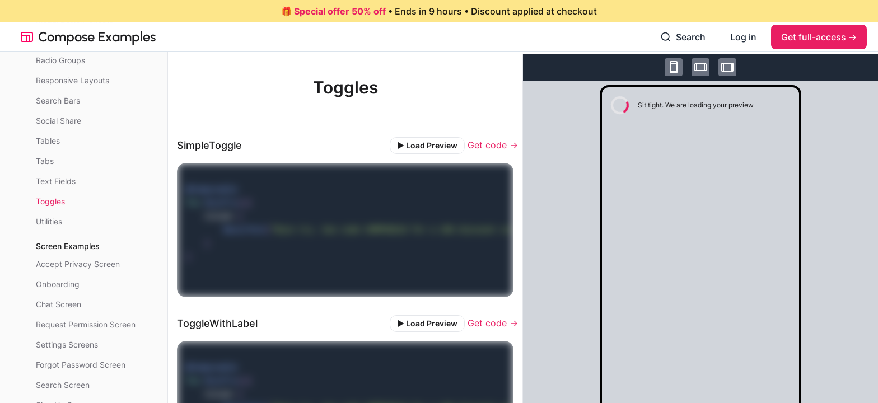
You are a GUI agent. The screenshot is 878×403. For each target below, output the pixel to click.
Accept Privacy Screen (78, 264)
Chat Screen (58, 304)
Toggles (50, 201)
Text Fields (56, 181)
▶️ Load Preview (427, 145)
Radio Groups (60, 60)
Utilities (49, 221)
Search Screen (63, 385)
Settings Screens (67, 344)
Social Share (58, 120)
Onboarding (58, 284)
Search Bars (58, 100)
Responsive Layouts (72, 80)
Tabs (45, 161)
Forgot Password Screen (80, 364)
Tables (48, 141)
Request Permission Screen (86, 324)
